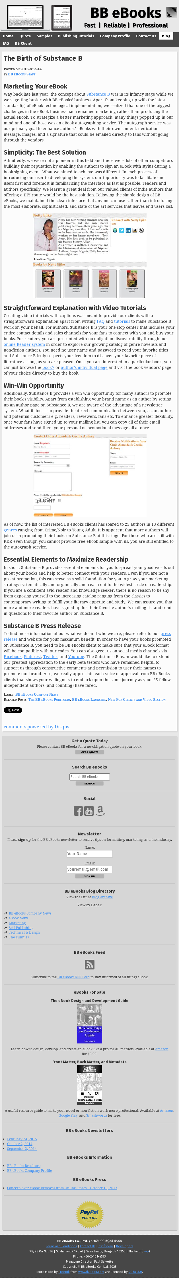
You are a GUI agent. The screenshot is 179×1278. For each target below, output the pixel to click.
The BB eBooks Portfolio (49, 699)
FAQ (6, 43)
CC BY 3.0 (135, 1272)
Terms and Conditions (61, 1246)
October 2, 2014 (19, 1143)
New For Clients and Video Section (137, 699)
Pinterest (32, 656)
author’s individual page (84, 367)
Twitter (50, 656)
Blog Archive (102, 897)
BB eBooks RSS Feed (73, 977)
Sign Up (89, 876)
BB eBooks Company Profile (29, 1170)
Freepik (64, 1272)
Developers (124, 1246)
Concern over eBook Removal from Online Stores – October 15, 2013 (62, 1187)
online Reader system (24, 344)
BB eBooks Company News (36, 694)
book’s (48, 367)
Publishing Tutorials (76, 36)
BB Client (23, 43)
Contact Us (146, 36)
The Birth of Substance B (43, 58)
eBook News (18, 918)
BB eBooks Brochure (23, 1165)
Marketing (17, 923)
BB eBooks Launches (89, 699)
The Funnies (19, 937)
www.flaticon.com (91, 1272)
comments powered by (36, 727)
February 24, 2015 (22, 1139)
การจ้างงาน (105, 1246)
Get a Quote (89, 752)
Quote (25, 36)
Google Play (68, 1115)
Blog (166, 36)
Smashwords (96, 1115)
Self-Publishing (21, 927)
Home (8, 36)
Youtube (76, 656)
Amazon (161, 1049)
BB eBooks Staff (22, 74)
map (146, 1251)
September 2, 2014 (22, 1148)
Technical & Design (24, 932)
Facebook (13, 656)
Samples (44, 36)
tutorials (122, 321)
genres (10, 530)
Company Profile (115, 36)
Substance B (98, 94)
